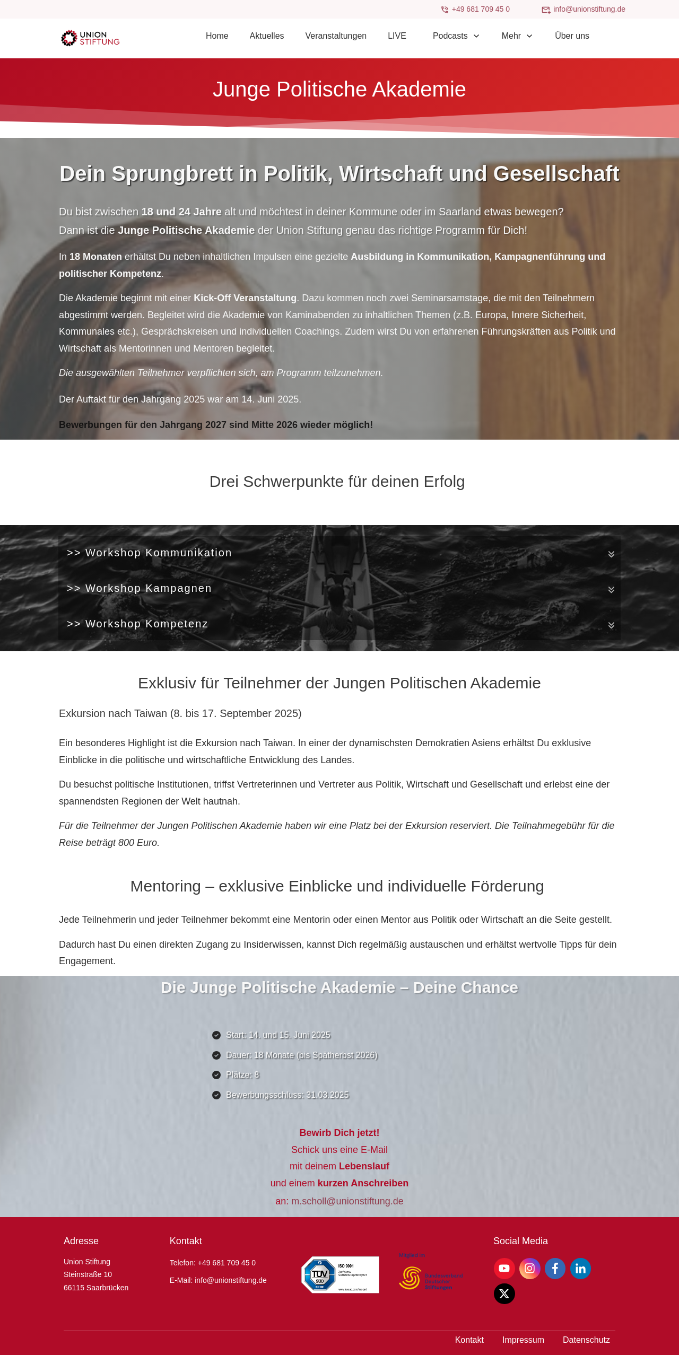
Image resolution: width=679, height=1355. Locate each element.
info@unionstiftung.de (589, 9)
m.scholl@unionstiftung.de (347, 1201)
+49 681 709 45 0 (481, 9)
